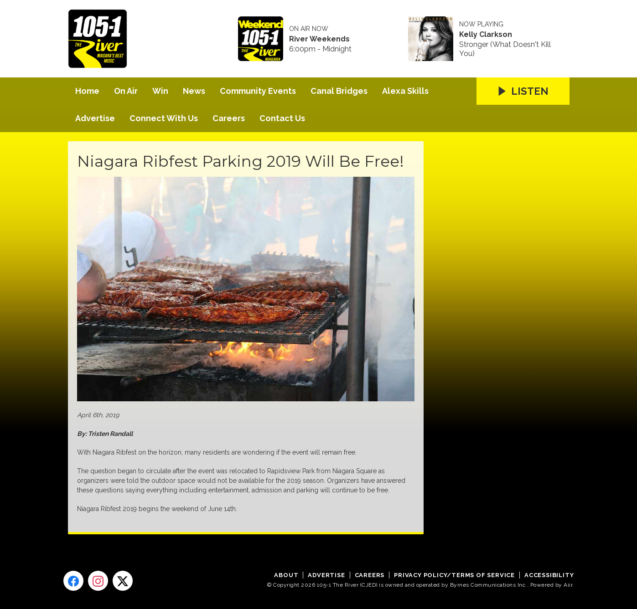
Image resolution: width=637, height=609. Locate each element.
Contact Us (282, 118)
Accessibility (549, 575)
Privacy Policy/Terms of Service (454, 575)
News (194, 91)
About (286, 575)
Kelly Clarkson (485, 35)
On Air (126, 91)
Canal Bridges (339, 91)
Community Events (258, 91)
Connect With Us (163, 118)
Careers (228, 118)
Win (160, 91)
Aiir (568, 585)
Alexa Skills (405, 91)
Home (87, 91)
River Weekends (319, 39)
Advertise (95, 118)
